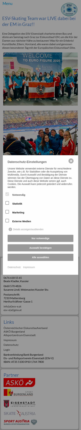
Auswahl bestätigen (40, 247)
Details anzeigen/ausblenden (28, 229)
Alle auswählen (40, 257)
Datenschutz (14, 267)
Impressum (29, 267)
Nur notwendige (41, 238)
